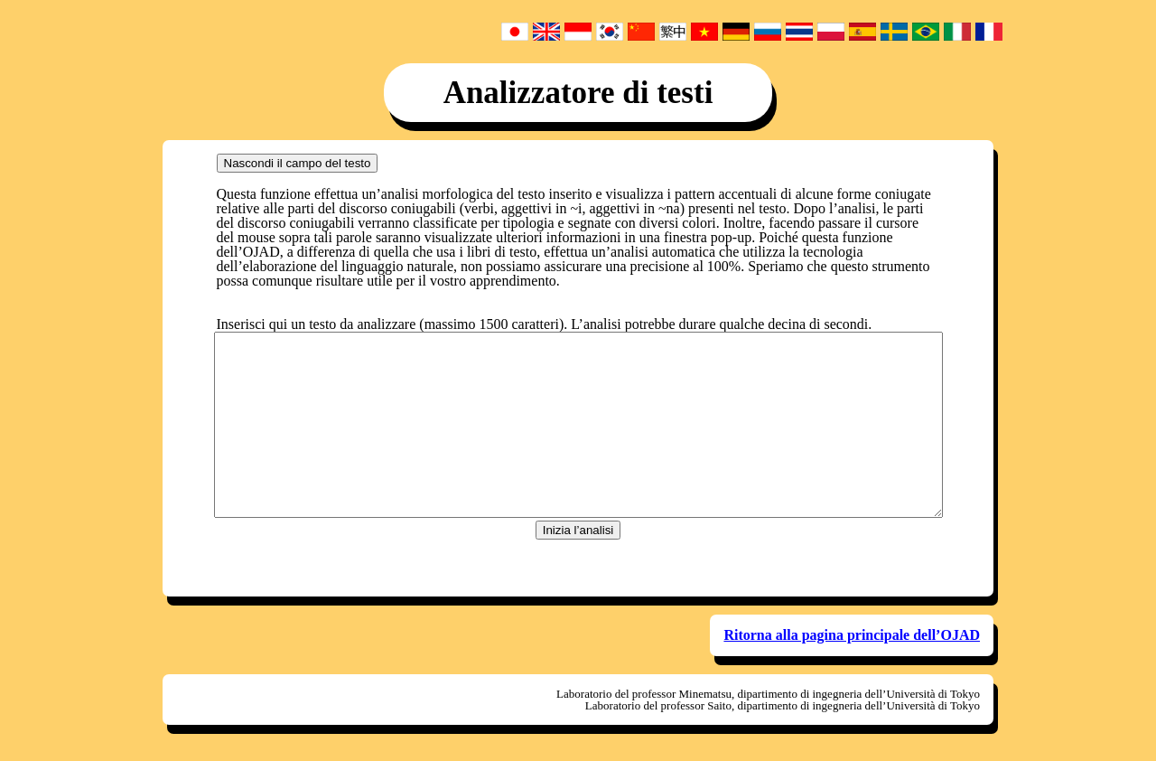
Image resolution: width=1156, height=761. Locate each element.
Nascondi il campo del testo (297, 163)
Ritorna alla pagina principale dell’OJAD (851, 635)
